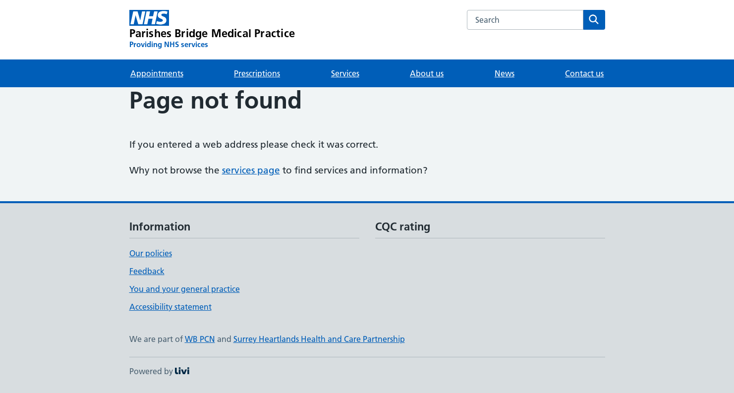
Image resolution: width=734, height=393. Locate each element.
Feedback (147, 271)
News (504, 73)
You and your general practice (184, 289)
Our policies (150, 253)
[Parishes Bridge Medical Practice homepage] (212, 30)
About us (427, 73)
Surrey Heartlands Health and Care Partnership (319, 339)
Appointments (156, 73)
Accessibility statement (170, 307)
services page (251, 170)
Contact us (584, 73)
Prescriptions (257, 73)
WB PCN (200, 339)
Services (345, 73)
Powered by (159, 371)
